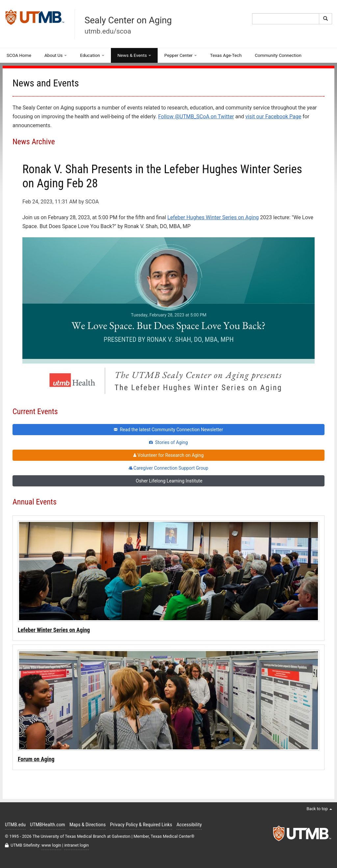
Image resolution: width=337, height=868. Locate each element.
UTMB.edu (15, 825)
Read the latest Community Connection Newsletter (168, 429)
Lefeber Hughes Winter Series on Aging (213, 217)
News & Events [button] (134, 55)
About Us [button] (55, 55)
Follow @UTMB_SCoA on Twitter (196, 116)
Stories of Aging (168, 442)
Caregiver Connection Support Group (168, 468)
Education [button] (92, 55)
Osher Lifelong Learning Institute (168, 480)
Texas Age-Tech (226, 55)
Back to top (319, 808)
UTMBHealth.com (47, 825)
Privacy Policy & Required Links (141, 825)
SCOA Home (19, 55)
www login (51, 845)
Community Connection (278, 55)
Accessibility (189, 825)
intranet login (76, 845)
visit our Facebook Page (273, 116)
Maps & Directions (87, 825)
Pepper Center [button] (180, 55)
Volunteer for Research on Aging (168, 455)
